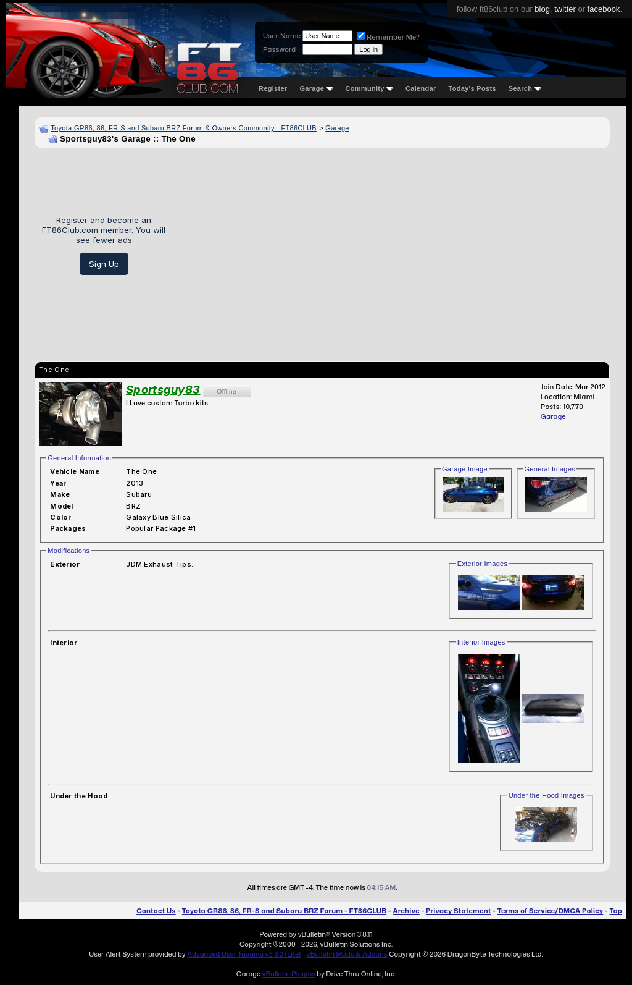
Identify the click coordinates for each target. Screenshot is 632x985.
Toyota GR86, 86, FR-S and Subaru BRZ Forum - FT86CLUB (284, 911)
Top (616, 911)
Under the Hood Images (546, 795)
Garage (316, 88)
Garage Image (465, 469)
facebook (604, 9)
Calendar (420, 88)
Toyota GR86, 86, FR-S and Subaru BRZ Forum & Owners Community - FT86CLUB (184, 128)
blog (542, 9)
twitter (565, 9)
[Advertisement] (392, 245)
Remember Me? (388, 37)
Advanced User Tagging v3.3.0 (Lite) (244, 954)
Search (525, 88)
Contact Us (155, 911)
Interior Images (481, 642)
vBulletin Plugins (288, 974)
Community (370, 88)
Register (273, 88)
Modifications (68, 550)
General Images (550, 469)
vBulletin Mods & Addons (347, 954)
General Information (79, 458)
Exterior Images (482, 563)
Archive (406, 911)
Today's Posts (472, 88)
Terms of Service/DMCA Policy (550, 911)
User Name (282, 36)
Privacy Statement (458, 911)
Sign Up (104, 264)
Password (279, 49)
